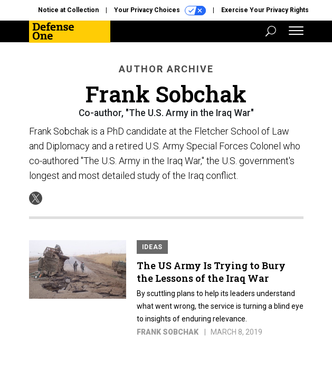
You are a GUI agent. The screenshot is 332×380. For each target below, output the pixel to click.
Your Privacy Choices (160, 10)
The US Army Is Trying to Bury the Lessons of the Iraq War (211, 271)
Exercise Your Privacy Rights (265, 10)
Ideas (152, 247)
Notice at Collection (68, 10)
